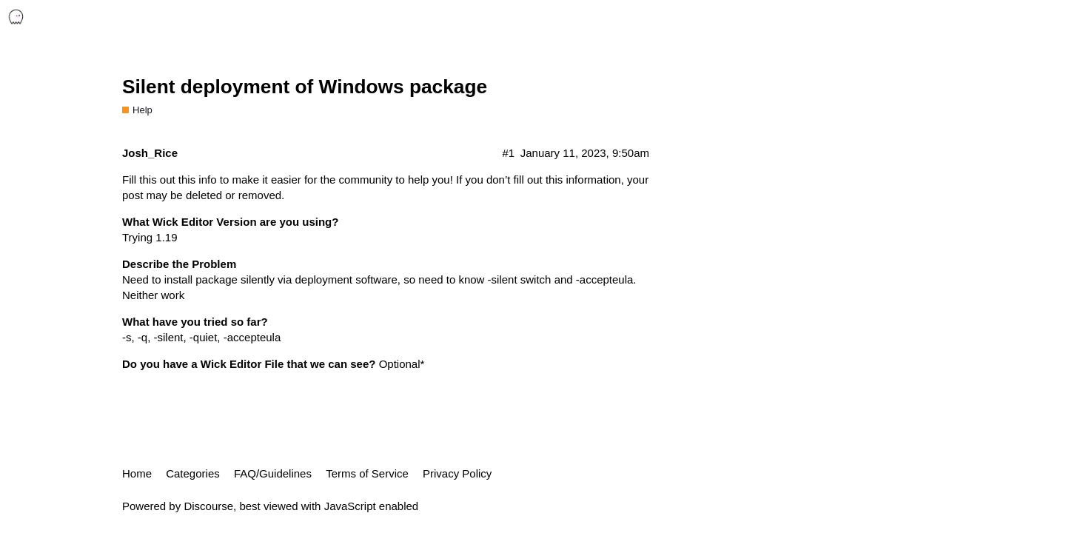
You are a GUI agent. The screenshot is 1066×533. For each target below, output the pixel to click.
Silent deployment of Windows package (304, 87)
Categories (193, 473)
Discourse (208, 506)
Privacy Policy (457, 473)
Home (137, 473)
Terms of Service (367, 473)
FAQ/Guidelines (273, 473)
